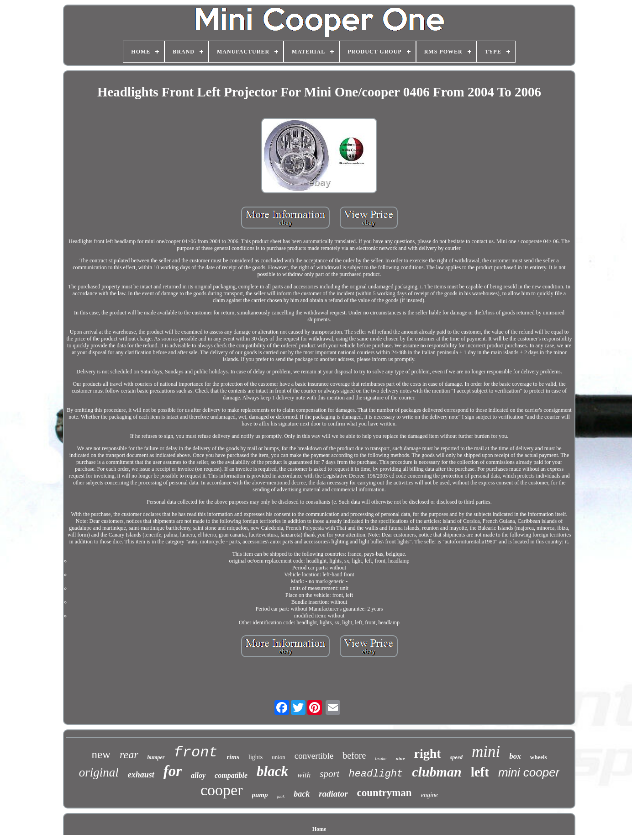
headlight (375, 774)
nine (400, 758)
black (272, 771)
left (480, 772)
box (515, 756)
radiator (333, 793)
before (354, 755)
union (278, 757)
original (99, 772)
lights (255, 757)
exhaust (141, 774)
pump (260, 794)
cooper (221, 790)
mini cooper (528, 772)
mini (486, 752)
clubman (436, 771)
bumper (156, 757)
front (196, 752)
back (302, 793)
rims (233, 757)
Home (319, 829)
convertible (314, 756)
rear (129, 755)
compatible (231, 775)
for (172, 771)
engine (429, 795)
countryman (384, 792)
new (101, 754)
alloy (198, 775)
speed (456, 757)
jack (281, 796)
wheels (538, 757)
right (427, 753)
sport (329, 773)
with (304, 775)
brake (380, 758)
